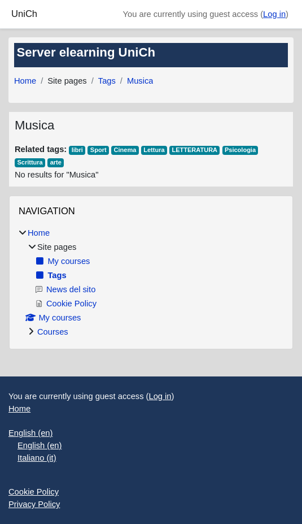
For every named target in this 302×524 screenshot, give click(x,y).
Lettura (153, 149)
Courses (52, 331)
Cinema (125, 149)
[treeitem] (151, 282)
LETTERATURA (194, 149)
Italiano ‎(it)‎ (36, 457)
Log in (274, 14)
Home (25, 80)
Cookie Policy (33, 491)
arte (56, 162)
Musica (140, 80)
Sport (98, 149)
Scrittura (29, 162)
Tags (107, 80)
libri (77, 149)
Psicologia (240, 149)
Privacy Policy (34, 504)
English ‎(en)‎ (30, 433)
